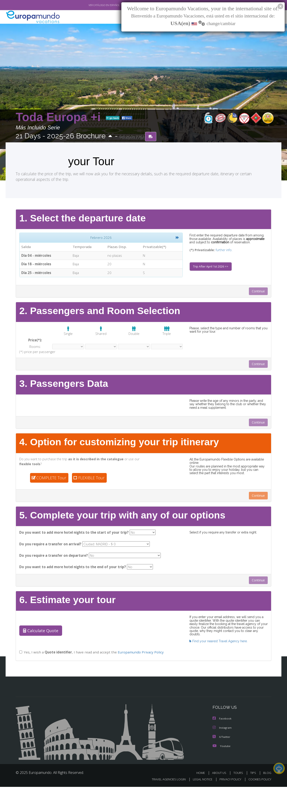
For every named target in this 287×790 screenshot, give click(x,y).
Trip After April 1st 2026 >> (211, 267)
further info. (221, 250)
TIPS (253, 776)
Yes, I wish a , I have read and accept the (91, 656)
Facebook (222, 722)
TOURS (239, 776)
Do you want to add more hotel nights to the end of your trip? (71, 570)
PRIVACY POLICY (228, 782)
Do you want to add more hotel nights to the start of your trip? (72, 535)
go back (113, 118)
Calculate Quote (39, 634)
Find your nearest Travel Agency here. (217, 641)
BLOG (267, 776)
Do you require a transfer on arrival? (50, 547)
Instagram (222, 731)
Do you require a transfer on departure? (53, 559)
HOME (202, 776)
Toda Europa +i (60, 117)
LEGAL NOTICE (199, 782)
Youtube (221, 749)
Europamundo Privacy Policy (140, 656)
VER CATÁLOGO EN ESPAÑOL (94, 5)
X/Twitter (221, 740)
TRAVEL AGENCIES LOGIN (164, 782)
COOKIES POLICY (258, 782)
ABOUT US (220, 776)
